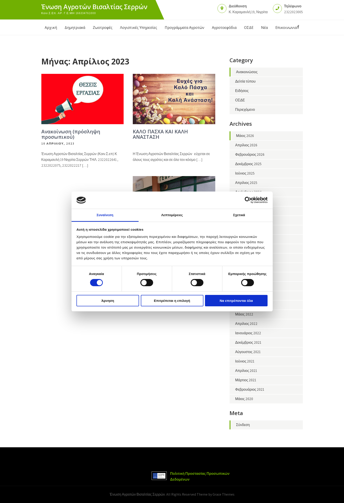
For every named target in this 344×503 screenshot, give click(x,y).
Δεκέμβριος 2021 (248, 342)
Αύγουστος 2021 (248, 352)
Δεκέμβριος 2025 (248, 164)
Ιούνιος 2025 (245, 173)
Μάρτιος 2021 (245, 380)
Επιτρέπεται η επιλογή (172, 301)
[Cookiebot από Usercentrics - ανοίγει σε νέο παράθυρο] (248, 200)
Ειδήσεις (242, 90)
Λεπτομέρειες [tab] (172, 215)
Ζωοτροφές (102, 27)
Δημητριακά (75, 27)
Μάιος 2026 (245, 135)
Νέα (264, 27)
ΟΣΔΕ (248, 27)
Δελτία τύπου (245, 81)
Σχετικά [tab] (239, 215)
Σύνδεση (243, 424)
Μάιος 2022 (244, 314)
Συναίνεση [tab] (105, 215)
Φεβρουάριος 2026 (249, 154)
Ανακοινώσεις (247, 72)
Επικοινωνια (286, 27)
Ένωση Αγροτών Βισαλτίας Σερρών (94, 6)
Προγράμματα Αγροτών (184, 27)
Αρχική (51, 27)
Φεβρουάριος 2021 (249, 389)
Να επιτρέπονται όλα (236, 301)
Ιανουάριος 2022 (248, 333)
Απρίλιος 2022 (246, 323)
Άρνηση (107, 301)
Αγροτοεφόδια (224, 27)
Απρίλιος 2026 (246, 145)
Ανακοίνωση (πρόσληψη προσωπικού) (70, 134)
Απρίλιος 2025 (246, 182)
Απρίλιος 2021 (246, 370)
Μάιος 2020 (244, 398)
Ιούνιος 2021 (244, 361)
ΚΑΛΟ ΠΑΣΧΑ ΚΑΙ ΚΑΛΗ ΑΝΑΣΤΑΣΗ (160, 134)
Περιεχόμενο (245, 109)
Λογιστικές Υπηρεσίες (138, 27)
